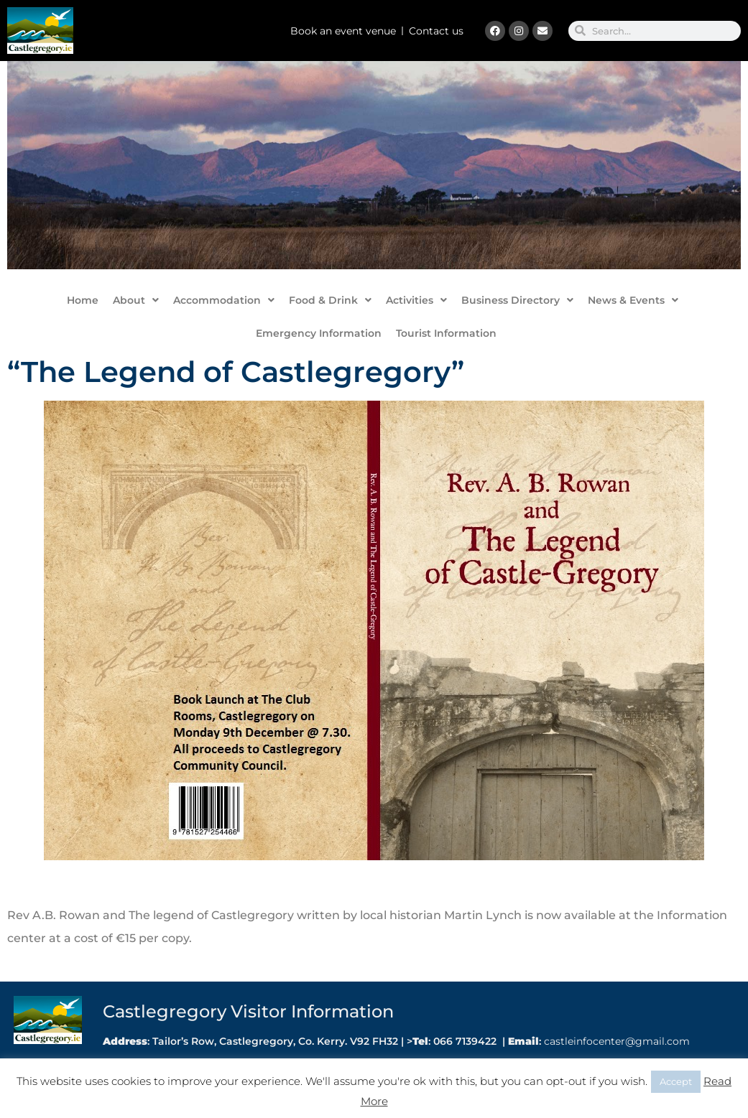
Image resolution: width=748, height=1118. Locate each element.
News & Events (633, 300)
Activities (416, 300)
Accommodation (223, 300)
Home (82, 300)
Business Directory (517, 300)
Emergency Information (319, 333)
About (136, 300)
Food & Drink (330, 300)
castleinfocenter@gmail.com (615, 1041)
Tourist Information (446, 333)
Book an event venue (343, 30)
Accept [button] (676, 1081)
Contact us (436, 30)
